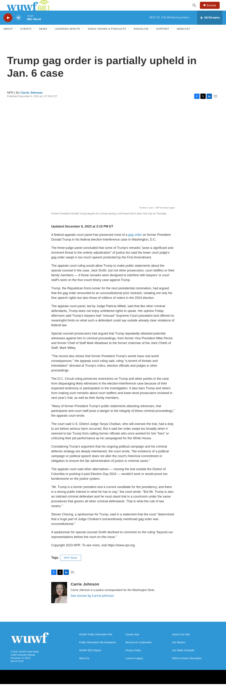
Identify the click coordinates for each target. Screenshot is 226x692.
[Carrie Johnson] (59, 600)
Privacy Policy (133, 658)
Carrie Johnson (32, 100)
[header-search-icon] (195, 9)
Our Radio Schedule (183, 658)
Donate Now (132, 642)
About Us (84, 666)
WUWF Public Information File (95, 642)
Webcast (183, 36)
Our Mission (178, 650)
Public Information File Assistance (97, 650)
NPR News (70, 565)
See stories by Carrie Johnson (92, 603)
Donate (213, 9)
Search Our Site (181, 642)
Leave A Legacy (134, 666)
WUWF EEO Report (90, 658)
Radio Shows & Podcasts (107, 36)
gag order (135, 242)
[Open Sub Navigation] (15, 36)
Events (25, 36)
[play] (8, 26)
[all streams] (209, 26)
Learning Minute (67, 36)
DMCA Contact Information (187, 666)
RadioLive (141, 36)
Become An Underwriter (139, 650)
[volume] (19, 26)
